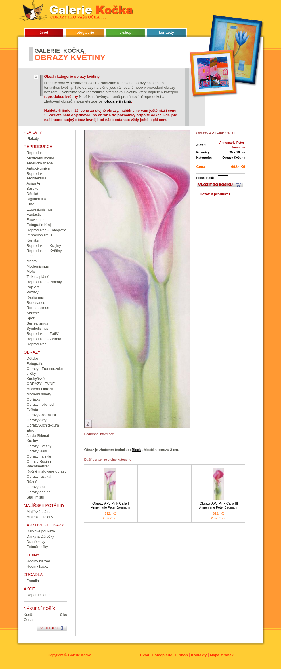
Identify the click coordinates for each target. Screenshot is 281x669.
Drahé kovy (36, 541)
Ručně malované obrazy (46, 471)
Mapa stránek (222, 655)
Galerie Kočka (79, 655)
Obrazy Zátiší (38, 487)
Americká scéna (40, 163)
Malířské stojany (40, 517)
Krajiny (32, 441)
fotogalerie (84, 32)
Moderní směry (39, 394)
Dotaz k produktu (215, 194)
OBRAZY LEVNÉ (41, 384)
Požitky (33, 292)
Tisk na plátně (38, 276)
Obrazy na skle (39, 456)
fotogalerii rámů (117, 101)
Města (32, 261)
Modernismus (38, 266)
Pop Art (33, 287)
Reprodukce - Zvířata (44, 339)
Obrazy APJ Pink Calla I (111, 505)
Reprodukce (37, 153)
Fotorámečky (37, 547)
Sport (31, 318)
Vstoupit (49, 628)
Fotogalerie (162, 655)
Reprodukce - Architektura (38, 175)
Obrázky (34, 399)
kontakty (166, 32)
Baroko (33, 188)
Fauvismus (36, 219)
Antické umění (38, 168)
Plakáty (33, 138)
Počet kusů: (205, 177)
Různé (32, 482)
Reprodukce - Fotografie (46, 230)
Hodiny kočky (38, 566)
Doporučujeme (39, 595)
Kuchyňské (36, 378)
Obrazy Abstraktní (41, 415)
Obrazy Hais (37, 451)
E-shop (181, 655)
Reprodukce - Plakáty (44, 282)
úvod (43, 32)
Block (136, 450)
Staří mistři (35, 497)
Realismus (35, 297)
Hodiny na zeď (39, 561)
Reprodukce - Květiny (44, 251)
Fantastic (34, 214)
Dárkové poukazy (41, 531)
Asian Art (34, 183)
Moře (31, 271)
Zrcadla (33, 581)
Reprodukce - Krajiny (44, 245)
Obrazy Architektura (43, 425)
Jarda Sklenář (38, 435)
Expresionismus (40, 209)
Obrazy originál (39, 492)
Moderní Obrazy (40, 389)
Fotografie (35, 363)
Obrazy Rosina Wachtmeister (39, 463)
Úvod (144, 655)
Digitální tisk (37, 199)
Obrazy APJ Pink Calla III (219, 505)
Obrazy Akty (37, 420)
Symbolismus (38, 328)
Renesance (36, 302)
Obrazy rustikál (39, 476)
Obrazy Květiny (233, 157)
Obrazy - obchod (40, 404)
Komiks (33, 240)
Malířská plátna (39, 511)
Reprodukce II (38, 344)
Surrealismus (37, 323)
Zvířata (32, 410)
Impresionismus (40, 235)
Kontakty (199, 655)
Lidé (30, 256)
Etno (30, 204)
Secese (33, 313)
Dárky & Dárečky (40, 536)
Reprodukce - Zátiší (43, 333)
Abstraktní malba (40, 158)
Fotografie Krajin (40, 225)
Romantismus (38, 308)
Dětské (32, 194)
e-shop (126, 32)
